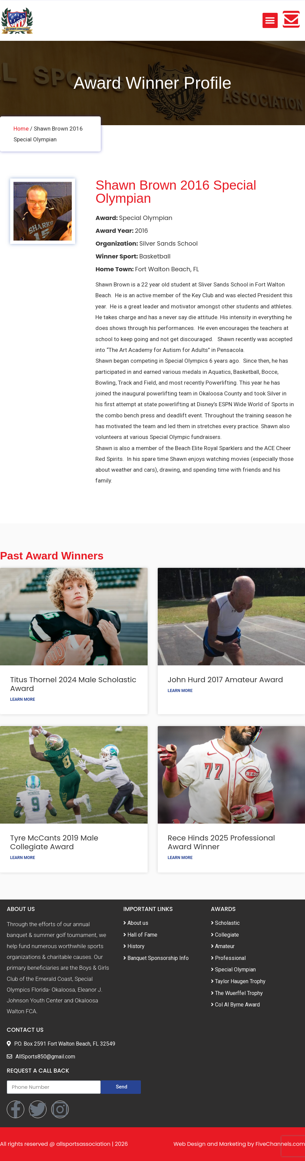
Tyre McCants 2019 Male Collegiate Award (54, 842)
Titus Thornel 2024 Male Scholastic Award (73, 684)
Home (21, 128)
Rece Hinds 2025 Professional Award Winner (221, 842)
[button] (270, 20)
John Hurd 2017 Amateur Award (225, 679)
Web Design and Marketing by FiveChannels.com (239, 1144)
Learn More (22, 699)
